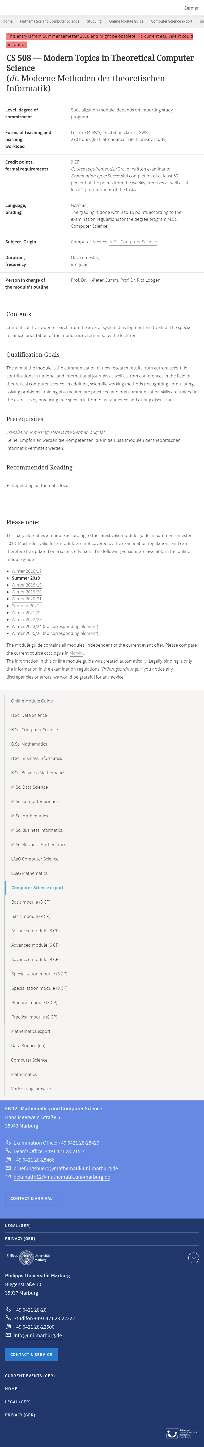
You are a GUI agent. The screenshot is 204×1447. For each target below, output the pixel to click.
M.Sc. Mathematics (29, 816)
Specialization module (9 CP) (39, 988)
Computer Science (29, 1060)
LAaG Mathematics (29, 873)
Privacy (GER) (20, 1239)
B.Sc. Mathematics (29, 744)
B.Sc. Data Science (29, 715)
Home (7, 21)
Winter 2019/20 (27, 592)
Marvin (76, 653)
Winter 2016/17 (27, 571)
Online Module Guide (126, 21)
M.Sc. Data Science (29, 787)
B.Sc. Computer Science (34, 730)
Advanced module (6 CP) (35, 945)
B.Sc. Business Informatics (36, 758)
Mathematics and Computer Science (49, 21)
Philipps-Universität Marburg (28, 1257)
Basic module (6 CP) (30, 902)
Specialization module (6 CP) (39, 974)
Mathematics (24, 1074)
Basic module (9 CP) (30, 916)
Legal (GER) (18, 1226)
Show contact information (193, 1257)
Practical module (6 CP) (34, 1017)
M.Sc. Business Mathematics (38, 845)
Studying (94, 21)
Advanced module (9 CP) (35, 960)
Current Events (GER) (30, 1376)
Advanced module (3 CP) (35, 931)
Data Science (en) (28, 1046)
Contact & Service (31, 1355)
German (192, 8)
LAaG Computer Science (34, 859)
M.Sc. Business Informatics (37, 830)
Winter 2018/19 (27, 585)
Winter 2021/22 (27, 613)
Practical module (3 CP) (34, 1003)
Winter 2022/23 (27, 620)
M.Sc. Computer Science (133, 242)
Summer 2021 (25, 606)
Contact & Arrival (32, 1198)
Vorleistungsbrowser (31, 1089)
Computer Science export (171, 21)
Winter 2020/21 (27, 599)
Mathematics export (30, 1031)
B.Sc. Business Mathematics (38, 773)
